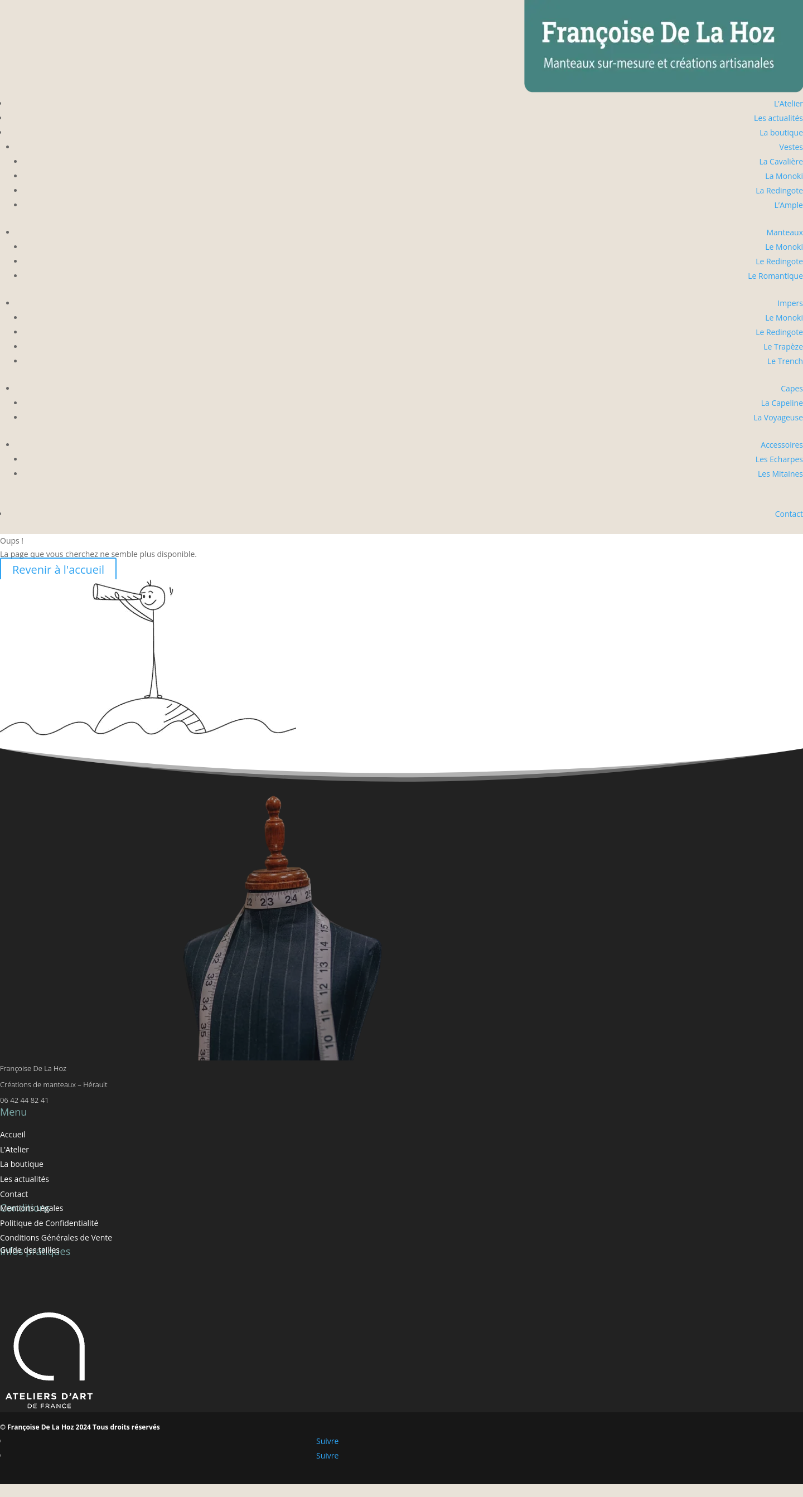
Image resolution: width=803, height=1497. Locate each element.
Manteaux (784, 232)
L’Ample (789, 205)
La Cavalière (781, 161)
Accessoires (782, 444)
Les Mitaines (780, 473)
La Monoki (784, 176)
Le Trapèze (783, 346)
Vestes (791, 147)
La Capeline (782, 403)
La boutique (781, 132)
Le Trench (785, 361)
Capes (792, 388)
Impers (790, 303)
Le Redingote (779, 261)
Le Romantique (775, 275)
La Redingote (779, 190)
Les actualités (778, 118)
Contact (789, 513)
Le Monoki (784, 246)
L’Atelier (788, 103)
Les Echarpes (779, 459)
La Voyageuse (778, 417)
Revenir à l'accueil (58, 569)
